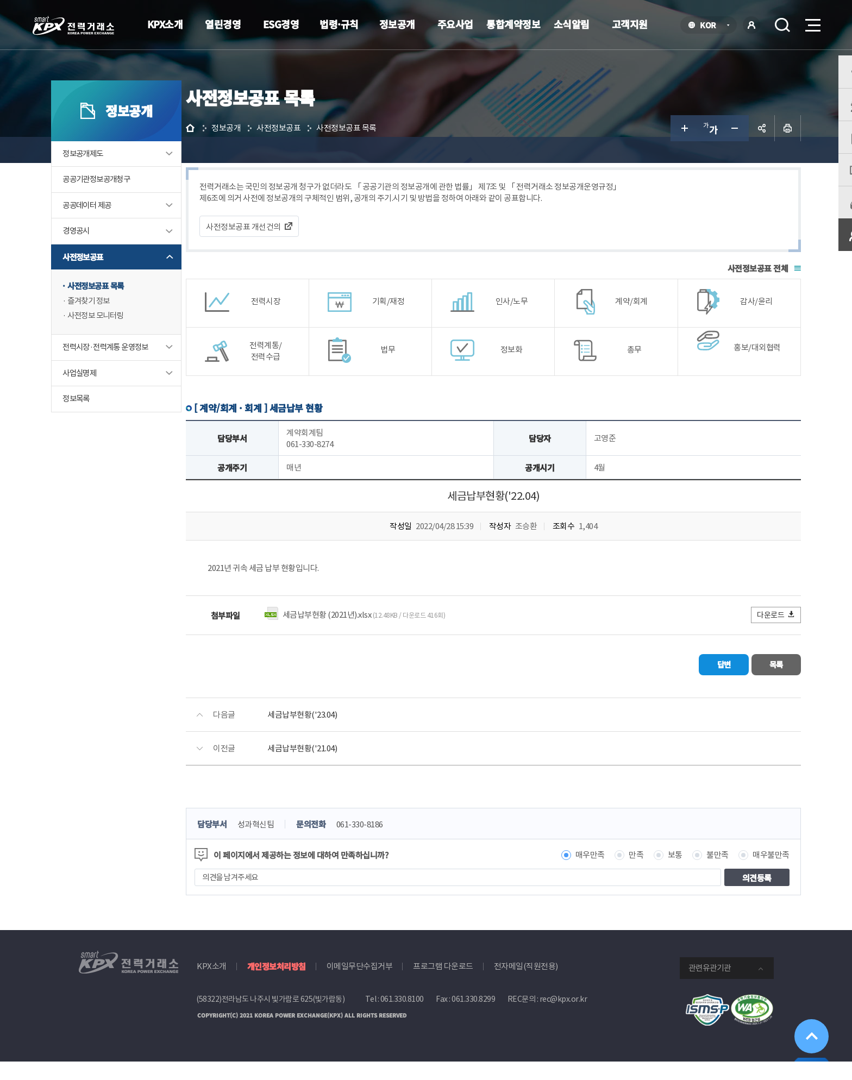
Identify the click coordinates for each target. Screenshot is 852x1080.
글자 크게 (656, 150)
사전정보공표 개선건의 (287, 248)
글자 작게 (709, 150)
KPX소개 (165, 24)
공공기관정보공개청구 (126, 202)
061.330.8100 (402, 1018)
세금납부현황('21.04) (346, 767)
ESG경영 (281, 24)
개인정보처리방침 (276, 985)
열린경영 (223, 24)
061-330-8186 (404, 843)
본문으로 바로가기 (0, 0)
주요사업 (455, 24)
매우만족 (563, 874)
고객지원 (630, 24)
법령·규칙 (339, 24)
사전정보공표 (111, 280)
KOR (711, 26)
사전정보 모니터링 (125, 340)
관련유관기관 (709, 987)
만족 (609, 874)
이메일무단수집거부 (360, 985)
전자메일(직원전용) (526, 985)
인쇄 (761, 150)
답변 (673, 684)
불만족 (691, 874)
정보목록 (104, 423)
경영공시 (104, 254)
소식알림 (572, 24)
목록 (741, 684)
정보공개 (397, 24)
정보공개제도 (111, 176)
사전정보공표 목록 (125, 309)
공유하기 (735, 150)
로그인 (751, 25)
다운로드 (749, 636)
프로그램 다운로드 (443, 985)
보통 (648, 874)
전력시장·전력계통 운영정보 (136, 371)
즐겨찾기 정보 (117, 324)
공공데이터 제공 (116, 228)
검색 (782, 25)
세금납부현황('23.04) (346, 734)
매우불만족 (744, 874)
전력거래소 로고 (73, 25)
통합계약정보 (513, 24)
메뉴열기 (811, 22)
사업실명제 (108, 397)
